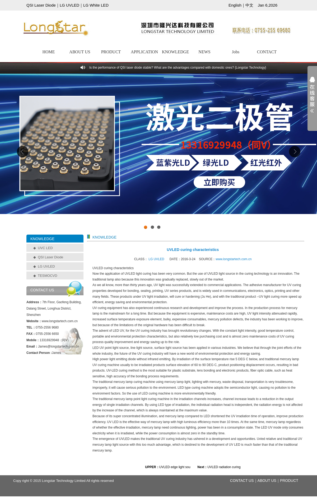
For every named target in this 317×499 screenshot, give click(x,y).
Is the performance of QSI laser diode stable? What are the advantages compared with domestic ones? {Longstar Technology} (177, 67)
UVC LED (45, 248)
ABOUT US (79, 52)
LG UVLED (69, 5)
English (235, 5)
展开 (312, 98)
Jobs (235, 52)
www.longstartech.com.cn (233, 259)
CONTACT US (242, 480)
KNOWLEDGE (175, 52)
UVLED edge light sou (174, 467)
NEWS (204, 52)
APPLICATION (144, 52)
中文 (249, 5)
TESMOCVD (47, 276)
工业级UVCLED (158, 153)
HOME (48, 52)
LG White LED (96, 5)
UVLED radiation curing (223, 467)
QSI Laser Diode (41, 5)
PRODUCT (111, 52)
